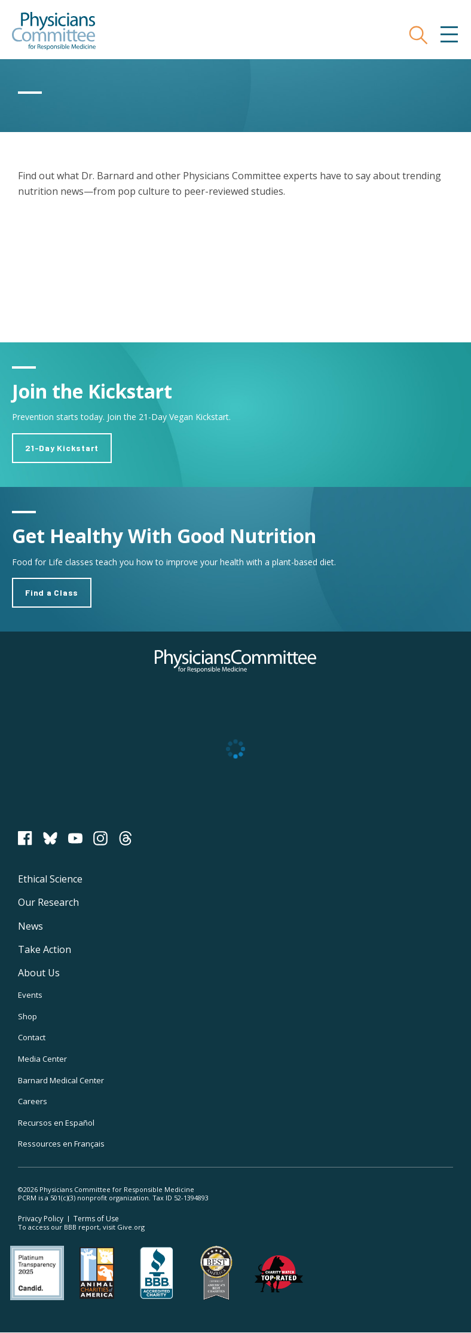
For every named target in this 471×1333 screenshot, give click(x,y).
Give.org (131, 1226)
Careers (32, 1101)
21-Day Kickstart (62, 448)
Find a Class (51, 592)
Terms (96, 1219)
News (30, 926)
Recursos (56, 1122)
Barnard (61, 1080)
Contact (31, 1037)
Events (30, 994)
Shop (27, 1016)
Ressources (61, 1143)
